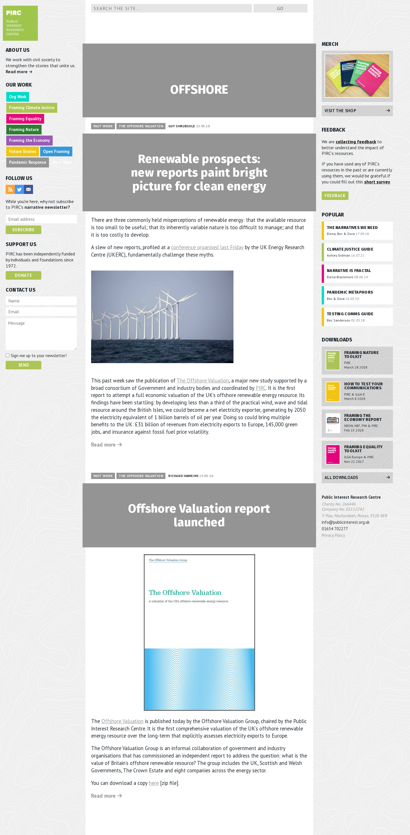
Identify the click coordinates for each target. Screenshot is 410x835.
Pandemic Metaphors (350, 292)
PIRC (261, 387)
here (154, 782)
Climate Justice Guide (350, 249)
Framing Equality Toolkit (363, 449)
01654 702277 (335, 528)
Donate (23, 275)
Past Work (103, 126)
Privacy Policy (333, 535)
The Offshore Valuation (141, 126)
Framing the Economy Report (363, 417)
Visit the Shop (357, 110)
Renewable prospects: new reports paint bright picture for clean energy (199, 172)
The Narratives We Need (352, 227)
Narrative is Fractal (349, 270)
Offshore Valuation (122, 720)
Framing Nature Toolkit (361, 354)
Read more (19, 71)
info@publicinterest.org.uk (346, 522)
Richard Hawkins (183, 475)
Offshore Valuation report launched (199, 515)
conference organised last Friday (207, 247)
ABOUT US (18, 50)
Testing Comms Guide (350, 314)
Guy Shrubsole (181, 126)
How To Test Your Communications (363, 386)
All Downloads (357, 477)
